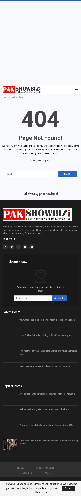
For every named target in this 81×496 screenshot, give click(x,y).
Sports (27, 472)
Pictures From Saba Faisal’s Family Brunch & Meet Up (46, 425)
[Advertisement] (40, 42)
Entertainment (45, 468)
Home (20, 468)
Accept (68, 488)
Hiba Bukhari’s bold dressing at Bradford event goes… (46, 335)
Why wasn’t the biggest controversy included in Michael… (48, 319)
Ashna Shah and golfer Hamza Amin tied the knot (44, 409)
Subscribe (59, 298)
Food (47, 472)
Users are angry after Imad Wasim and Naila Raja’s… (45, 366)
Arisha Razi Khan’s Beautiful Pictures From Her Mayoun (47, 394)
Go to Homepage (40, 160)
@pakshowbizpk (47, 194)
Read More (9, 238)
